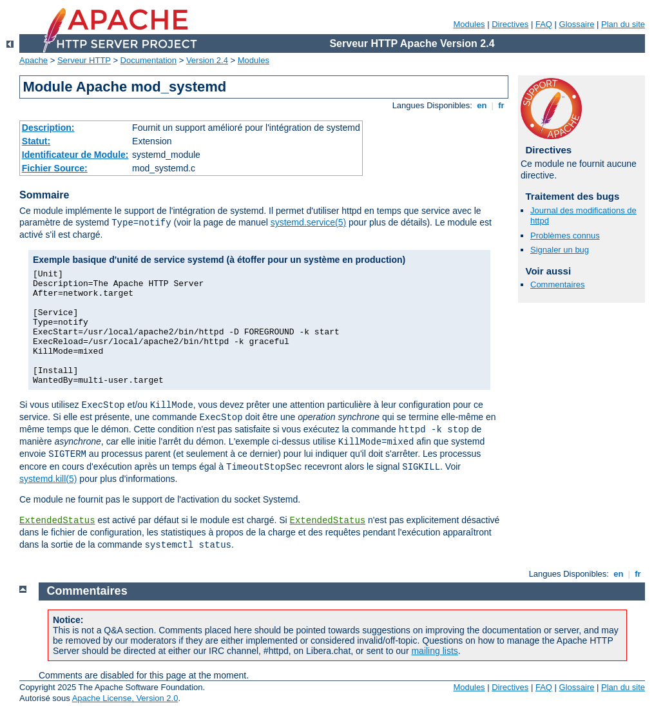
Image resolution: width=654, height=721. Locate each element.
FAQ (543, 24)
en (482, 105)
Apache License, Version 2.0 (125, 698)
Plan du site (623, 24)
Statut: (36, 141)
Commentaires (557, 284)
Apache (33, 60)
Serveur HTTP (84, 60)
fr (501, 105)
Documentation (148, 60)
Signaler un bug (559, 250)
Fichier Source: (55, 168)
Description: (48, 127)
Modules (469, 24)
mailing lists (434, 651)
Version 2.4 (207, 60)
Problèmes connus (565, 235)
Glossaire (577, 24)
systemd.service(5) (308, 222)
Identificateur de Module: (75, 154)
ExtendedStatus (57, 520)
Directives (510, 24)
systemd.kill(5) (48, 479)
